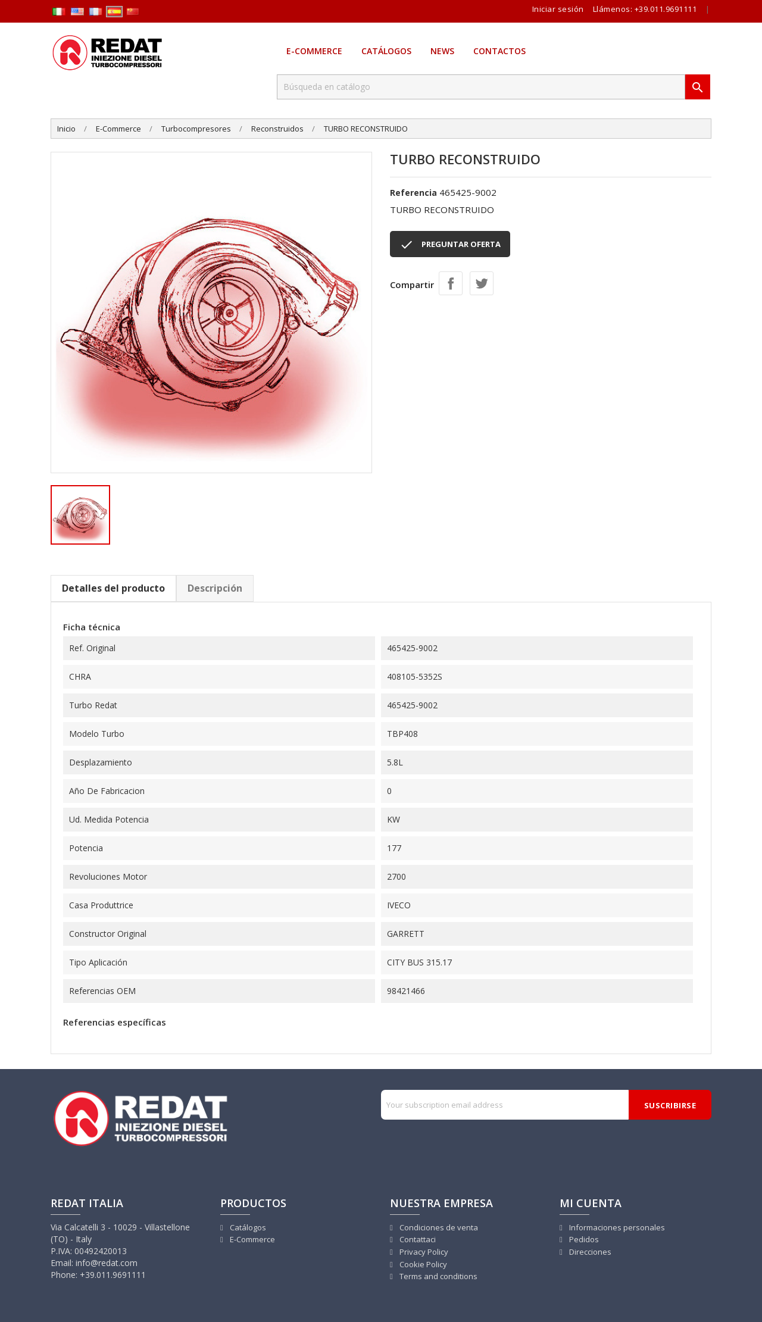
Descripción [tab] (215, 588)
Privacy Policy (423, 1251)
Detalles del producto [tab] (113, 588)
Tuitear (482, 283)
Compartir (451, 283)
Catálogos (386, 51)
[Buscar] (481, 86)
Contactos (499, 51)
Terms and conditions (437, 1276)
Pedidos (583, 1239)
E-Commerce (314, 51)
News (442, 51)
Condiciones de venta (438, 1227)
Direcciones (589, 1251)
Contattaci (417, 1239)
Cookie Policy (422, 1264)
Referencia (413, 192)
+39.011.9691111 (666, 9)
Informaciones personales (616, 1227)
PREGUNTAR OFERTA (450, 244)
